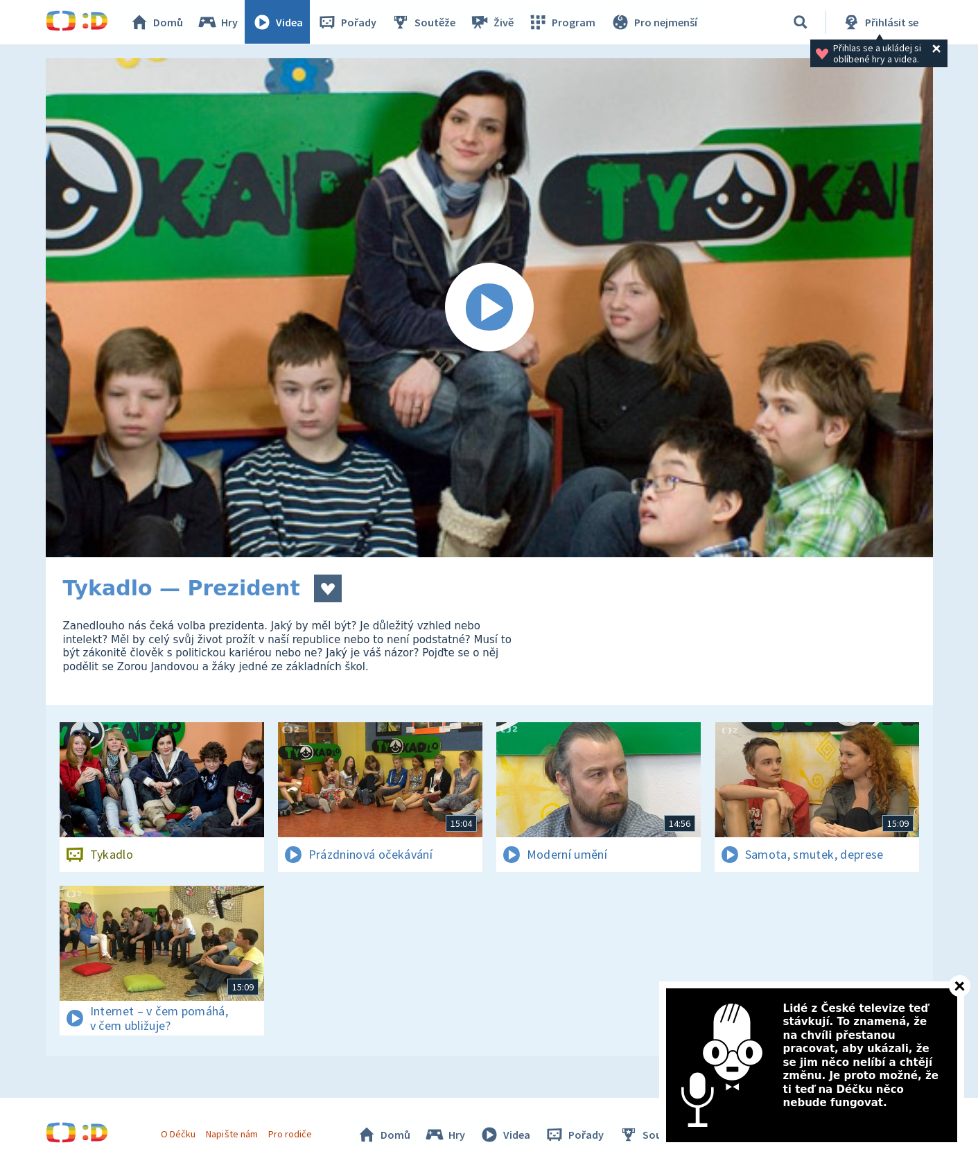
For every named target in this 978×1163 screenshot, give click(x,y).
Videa (278, 22)
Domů (157, 22)
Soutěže (424, 22)
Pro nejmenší (654, 22)
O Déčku (178, 1134)
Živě (493, 22)
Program (563, 22)
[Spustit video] (489, 307)
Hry (218, 22)
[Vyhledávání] (801, 22)
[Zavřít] (959, 986)
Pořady (348, 22)
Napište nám (232, 1134)
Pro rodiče (290, 1134)
